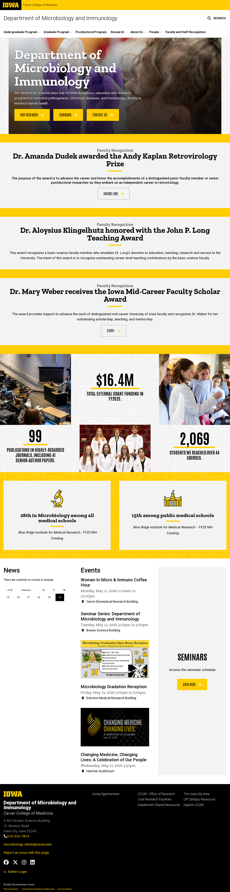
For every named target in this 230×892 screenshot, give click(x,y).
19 (9, 597)
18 (65, 589)
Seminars (68, 114)
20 (19, 597)
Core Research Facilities (154, 799)
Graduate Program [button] (56, 32)
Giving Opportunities (105, 794)
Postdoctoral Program (91, 32)
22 (40, 597)
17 (55, 589)
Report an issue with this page (26, 853)
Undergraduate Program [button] (20, 32)
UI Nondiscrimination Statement (38, 889)
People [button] (154, 32)
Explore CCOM (193, 805)
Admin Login (17, 872)
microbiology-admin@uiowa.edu (28, 844)
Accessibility (65, 889)
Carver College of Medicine (40, 5)
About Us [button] (136, 32)
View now (192, 684)
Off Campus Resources (199, 799)
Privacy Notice (11, 889)
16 (44, 589)
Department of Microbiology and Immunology (60, 18)
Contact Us (103, 114)
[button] (216, 18)
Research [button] (117, 32)
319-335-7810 (18, 836)
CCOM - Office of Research (156, 794)
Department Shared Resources (159, 805)
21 (30, 597)
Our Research (32, 114)
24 (61, 598)
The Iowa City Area (196, 794)
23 (50, 597)
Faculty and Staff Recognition (185, 32)
